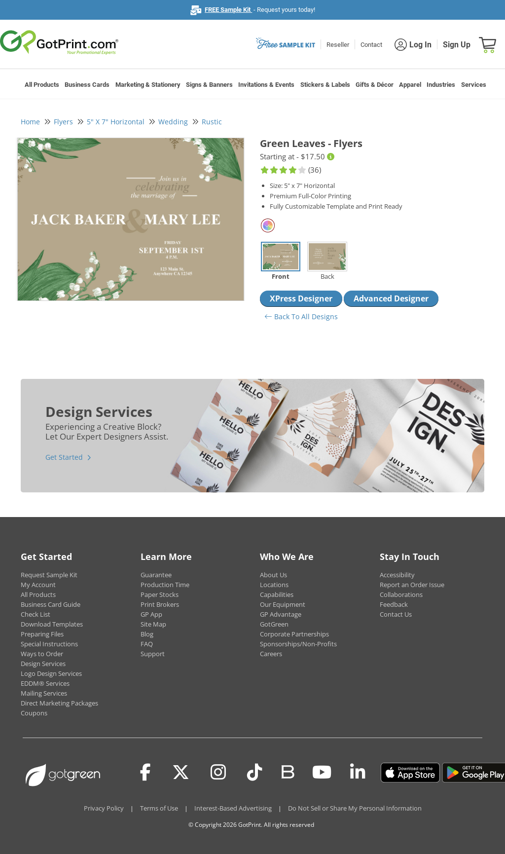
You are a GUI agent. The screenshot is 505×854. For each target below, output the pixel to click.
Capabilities (276, 594)
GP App (151, 614)
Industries (441, 84)
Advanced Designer (391, 298)
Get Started (64, 457)
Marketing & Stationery (147, 84)
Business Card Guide (50, 604)
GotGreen (274, 624)
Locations (274, 584)
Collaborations (401, 594)
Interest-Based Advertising (233, 808)
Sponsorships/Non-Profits (298, 643)
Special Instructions (49, 643)
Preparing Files (42, 634)
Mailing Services (44, 693)
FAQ (147, 643)
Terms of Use (159, 808)
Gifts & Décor (375, 84)
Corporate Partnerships (294, 634)
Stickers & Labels (325, 84)
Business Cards (87, 84)
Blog (147, 634)
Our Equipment (282, 604)
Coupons (34, 712)
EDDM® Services (45, 683)
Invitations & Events (266, 84)
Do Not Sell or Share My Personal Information (355, 808)
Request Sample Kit (49, 574)
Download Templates (52, 624)
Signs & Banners (209, 84)
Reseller (337, 44)
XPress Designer (301, 298)
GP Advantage (280, 614)
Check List (35, 614)
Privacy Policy (104, 808)
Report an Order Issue (412, 584)
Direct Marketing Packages (59, 703)
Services (473, 84)
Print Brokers (160, 604)
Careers (271, 653)
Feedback (394, 604)
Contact (371, 44)
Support (153, 653)
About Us (273, 574)
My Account (38, 584)
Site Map (153, 624)
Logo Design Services (51, 673)
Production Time (165, 584)
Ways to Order (42, 653)
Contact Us (396, 614)
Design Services (43, 663)
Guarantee (156, 574)
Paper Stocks (160, 594)
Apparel (410, 84)
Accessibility (397, 574)
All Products (42, 84)
